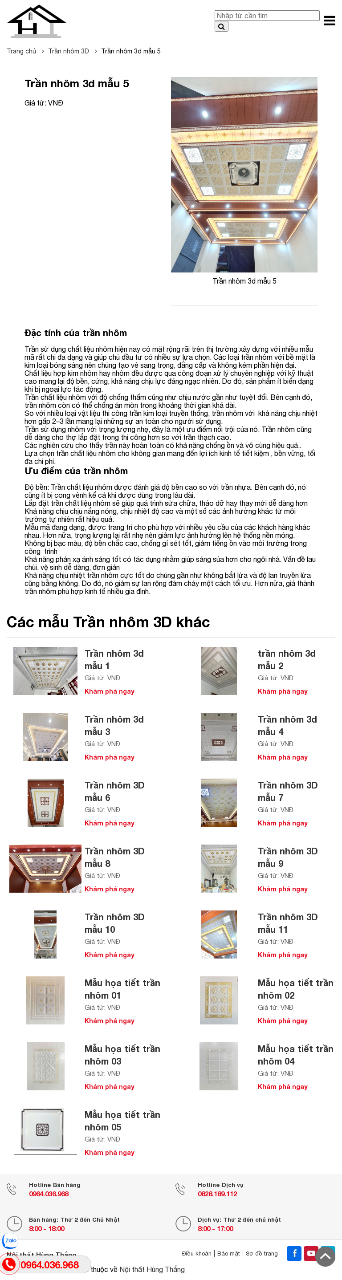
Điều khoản (197, 1253)
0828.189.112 (217, 1194)
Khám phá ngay (109, 691)
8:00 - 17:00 (215, 1228)
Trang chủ (25, 51)
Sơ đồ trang (262, 1253)
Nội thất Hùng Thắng (152, 1269)
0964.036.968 (48, 1194)
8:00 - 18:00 (46, 1228)
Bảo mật (228, 1253)
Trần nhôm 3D (72, 51)
